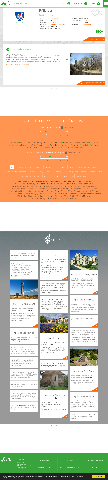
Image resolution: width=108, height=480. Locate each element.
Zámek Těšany (30, 193)
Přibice (45, 10)
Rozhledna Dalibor (14, 193)
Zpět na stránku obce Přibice (95, 83)
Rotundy (84, 172)
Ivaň (51, 142)
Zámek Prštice (69, 196)
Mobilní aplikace (44, 467)
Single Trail (47, 176)
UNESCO (47, 167)
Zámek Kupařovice (84, 184)
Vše (12, 167)
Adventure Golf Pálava (66, 184)
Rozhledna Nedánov (92, 193)
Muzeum (56, 176)
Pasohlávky (21, 145)
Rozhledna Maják (76, 193)
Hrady (41, 172)
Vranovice (60, 147)
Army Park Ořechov (91, 191)
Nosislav (84, 142)
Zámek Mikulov (61, 193)
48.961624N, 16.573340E (57, 24)
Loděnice (58, 142)
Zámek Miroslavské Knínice (51, 196)
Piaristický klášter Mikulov (28, 196)
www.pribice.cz (88, 24)
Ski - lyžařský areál (59, 167)
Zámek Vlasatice (67, 181)
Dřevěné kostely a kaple (70, 172)
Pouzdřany (49, 145)
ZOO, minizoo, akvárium (24, 167)
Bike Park (37, 176)
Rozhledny (32, 172)
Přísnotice (59, 145)
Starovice (75, 145)
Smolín (68, 145)
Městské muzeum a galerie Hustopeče (46, 186)
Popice (40, 145)
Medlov (77, 142)
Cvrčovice (14, 142)
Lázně (100, 172)
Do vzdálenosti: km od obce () (45, 153)
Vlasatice (50, 147)
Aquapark (38, 167)
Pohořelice (53, 22)
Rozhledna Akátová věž (46, 184)
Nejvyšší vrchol (26, 176)
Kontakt (95, 467)
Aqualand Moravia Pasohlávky (47, 181)
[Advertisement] (54, 102)
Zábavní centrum (68, 176)
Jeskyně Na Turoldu (45, 193)
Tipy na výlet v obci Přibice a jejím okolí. (17, 64)
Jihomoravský (54, 18)
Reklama (70, 461)
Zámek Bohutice (74, 191)
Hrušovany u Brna (40, 142)
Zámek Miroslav (83, 196)
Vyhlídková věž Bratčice (19, 186)
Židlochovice (78, 147)
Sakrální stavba (81, 176)
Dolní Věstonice (25, 142)
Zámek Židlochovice (83, 181)
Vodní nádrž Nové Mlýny (25, 184)
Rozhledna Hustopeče (73, 186)
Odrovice (12, 145)
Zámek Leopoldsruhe (24, 181)
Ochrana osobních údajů (69, 467)
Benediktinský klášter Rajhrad (41, 191)
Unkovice (28, 147)
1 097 (85, 20)
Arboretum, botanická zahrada (16, 172)
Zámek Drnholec (90, 186)
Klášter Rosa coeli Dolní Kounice (84, 188)
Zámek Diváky (60, 191)
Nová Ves (93, 142)
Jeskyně (92, 172)
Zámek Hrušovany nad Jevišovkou (43, 198)
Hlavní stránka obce (97, 39)
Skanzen (71, 167)
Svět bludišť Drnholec (18, 188)
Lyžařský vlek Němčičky (68, 198)
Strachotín (85, 145)
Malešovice (67, 142)
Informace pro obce (95, 461)
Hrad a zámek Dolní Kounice (57, 188)
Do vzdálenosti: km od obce (47, 128)
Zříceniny (56, 172)
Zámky (48, 172)
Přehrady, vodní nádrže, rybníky (87, 167)
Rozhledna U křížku (37, 188)
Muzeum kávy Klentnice (18, 191)
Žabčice (68, 147)
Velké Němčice (40, 147)
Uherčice (94, 145)
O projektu (44, 461)
